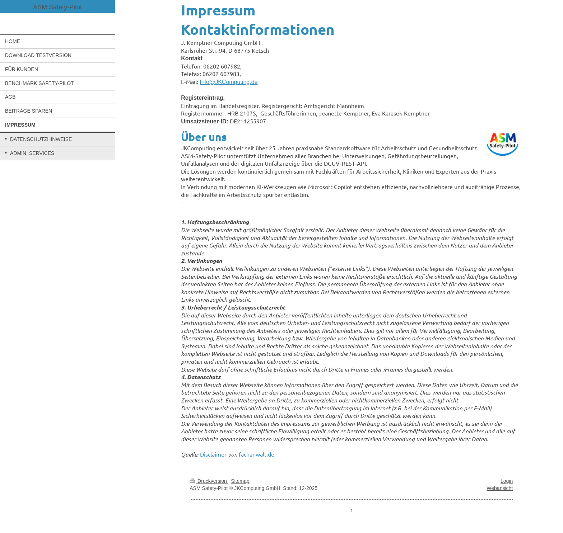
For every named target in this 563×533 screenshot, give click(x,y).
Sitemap (240, 481)
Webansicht (500, 488)
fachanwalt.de (256, 454)
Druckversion (209, 481)
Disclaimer (213, 454)
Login (507, 481)
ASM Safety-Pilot (57, 7)
